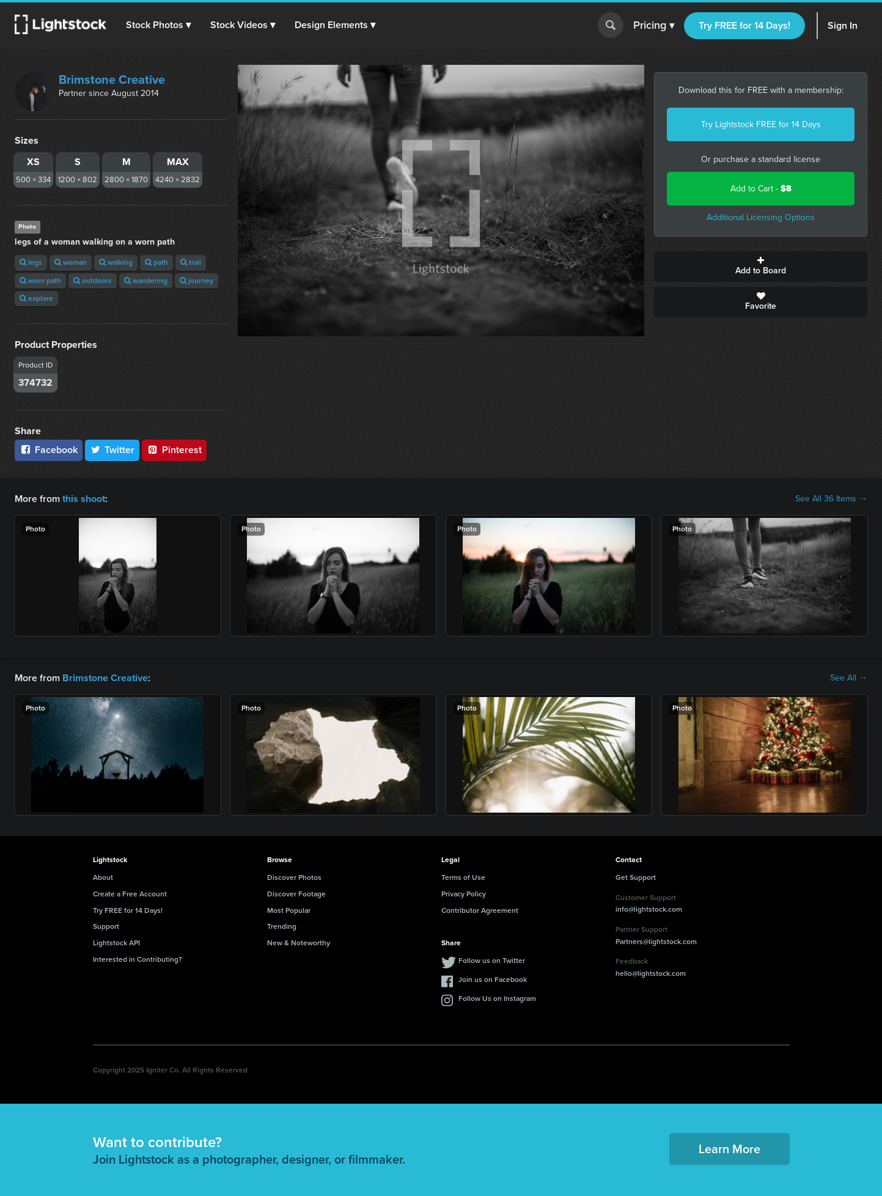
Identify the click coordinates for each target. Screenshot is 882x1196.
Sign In (843, 25)
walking (116, 262)
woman (70, 262)
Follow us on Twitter (491, 960)
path (156, 262)
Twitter (112, 450)
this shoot (83, 499)
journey (196, 280)
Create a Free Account (130, 893)
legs (31, 262)
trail (190, 262)
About (103, 877)
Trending (281, 926)
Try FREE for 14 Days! (744, 25)
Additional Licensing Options (761, 217)
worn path (40, 280)
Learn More (729, 1149)
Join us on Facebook (492, 979)
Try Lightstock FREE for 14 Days (761, 124)
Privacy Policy (463, 893)
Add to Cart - (761, 188)
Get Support (636, 877)
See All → (848, 678)
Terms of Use (463, 877)
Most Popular (289, 909)
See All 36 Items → (831, 499)
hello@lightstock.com (651, 973)
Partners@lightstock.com (656, 941)
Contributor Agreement (479, 909)
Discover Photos (294, 877)
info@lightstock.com (649, 909)
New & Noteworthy (298, 942)
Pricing (653, 25)
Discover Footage (296, 893)
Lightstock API (116, 942)
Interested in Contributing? (137, 959)
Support (106, 926)
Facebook (49, 450)
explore (36, 298)
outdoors (92, 280)
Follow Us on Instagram (497, 998)
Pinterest (174, 450)
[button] (158, 25)
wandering (145, 280)
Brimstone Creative (112, 79)
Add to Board (761, 266)
